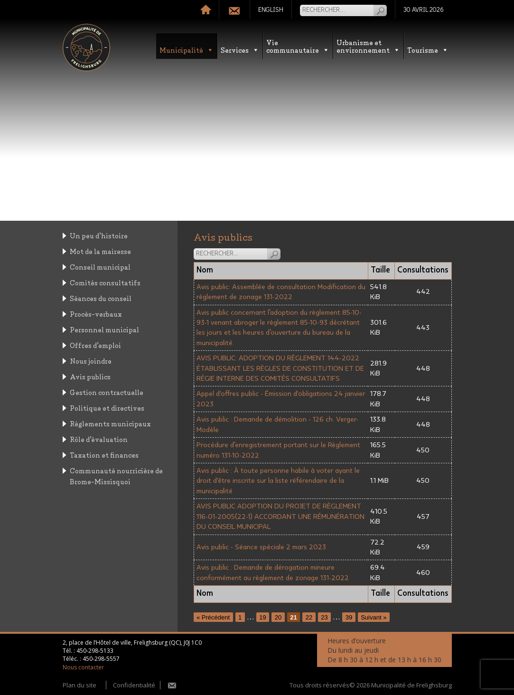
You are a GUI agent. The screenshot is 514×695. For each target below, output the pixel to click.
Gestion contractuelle (106, 391)
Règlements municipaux (110, 423)
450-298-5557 (101, 659)
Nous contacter (83, 667)
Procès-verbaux (96, 313)
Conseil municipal (100, 266)
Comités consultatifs (105, 282)
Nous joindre (91, 360)
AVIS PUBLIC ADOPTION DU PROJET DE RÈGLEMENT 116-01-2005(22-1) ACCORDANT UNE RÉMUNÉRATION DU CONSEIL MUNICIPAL (280, 516)
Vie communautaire (297, 46)
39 (349, 617)
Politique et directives (107, 407)
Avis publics (90, 376)
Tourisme (428, 49)
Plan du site (79, 685)
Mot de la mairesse (100, 250)
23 (324, 617)
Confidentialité (134, 685)
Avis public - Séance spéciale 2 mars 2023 (261, 547)
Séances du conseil (100, 297)
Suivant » (373, 617)
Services (240, 49)
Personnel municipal (104, 329)
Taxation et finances (104, 454)
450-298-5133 (94, 651)
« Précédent (213, 617)
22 (309, 617)
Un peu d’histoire (99, 235)
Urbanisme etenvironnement (368, 46)
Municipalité (186, 49)
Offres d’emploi (95, 344)
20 (278, 617)
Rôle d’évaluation (99, 438)
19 (262, 617)
